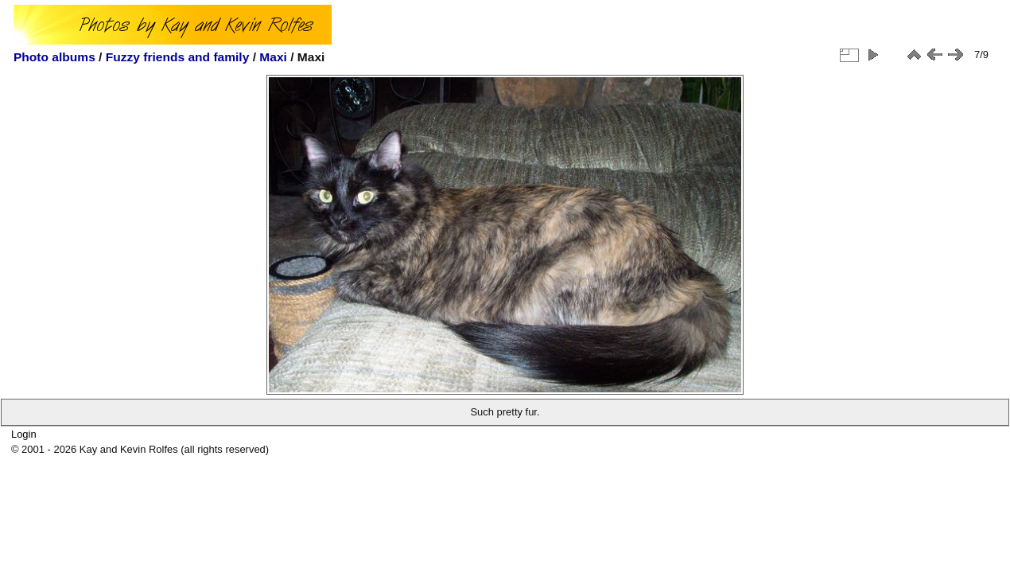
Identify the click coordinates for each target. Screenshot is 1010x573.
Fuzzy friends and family (178, 57)
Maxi (273, 57)
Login (24, 434)
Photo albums (54, 57)
